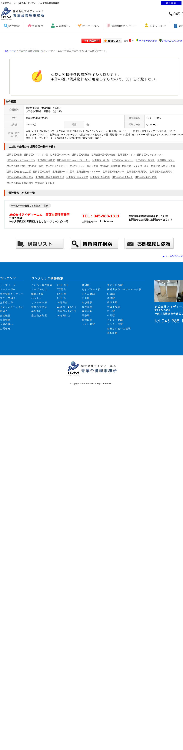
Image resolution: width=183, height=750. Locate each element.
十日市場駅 (113, 307)
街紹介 (4, 311)
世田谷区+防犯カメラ (113, 171)
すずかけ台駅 (115, 285)
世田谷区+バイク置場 (63, 171)
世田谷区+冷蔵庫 (46, 160)
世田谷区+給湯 (14, 154)
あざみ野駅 (88, 293)
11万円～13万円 (66, 307)
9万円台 (61, 298)
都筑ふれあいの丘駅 (119, 328)
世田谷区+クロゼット (56, 166)
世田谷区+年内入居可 (77, 177)
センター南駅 (115, 324)
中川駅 (111, 315)
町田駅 (111, 293)
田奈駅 (86, 315)
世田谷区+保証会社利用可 (20, 183)
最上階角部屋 (39, 315)
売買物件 (37, 25)
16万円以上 (63, 315)
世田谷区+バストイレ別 (36, 154)
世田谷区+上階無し (145, 160)
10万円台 (62, 302)
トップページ (8, 285)
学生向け (36, 311)
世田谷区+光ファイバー (88, 171)
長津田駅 (87, 320)
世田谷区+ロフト (166, 160)
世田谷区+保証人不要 (146, 177)
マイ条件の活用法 (148, 41)
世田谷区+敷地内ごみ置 (19, 171)
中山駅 (111, 311)
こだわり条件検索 (41, 285)
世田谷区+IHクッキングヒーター (73, 160)
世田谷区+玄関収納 (110, 166)
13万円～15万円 (66, 311)
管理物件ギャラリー (124, 25)
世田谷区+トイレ (126, 154)
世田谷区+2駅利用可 (137, 171)
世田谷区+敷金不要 (100, 177)
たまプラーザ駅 (91, 289)
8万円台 (61, 293)
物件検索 (14, 25)
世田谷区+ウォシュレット (150, 154)
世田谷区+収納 (35, 166)
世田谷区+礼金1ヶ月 (122, 177)
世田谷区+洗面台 (80, 154)
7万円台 (61, 289)
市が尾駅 (87, 302)
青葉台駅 (87, 311)
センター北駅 (115, 320)
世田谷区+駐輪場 (41, 171)
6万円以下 (63, 285)
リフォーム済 (39, 302)
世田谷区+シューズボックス (84, 166)
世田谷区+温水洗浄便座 (103, 154)
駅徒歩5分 (37, 293)
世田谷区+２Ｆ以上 (45, 183)
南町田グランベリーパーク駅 (124, 289)
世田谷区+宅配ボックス (163, 166)
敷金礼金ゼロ (39, 307)
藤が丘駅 (87, 307)
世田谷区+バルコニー (122, 160)
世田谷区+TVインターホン (135, 166)
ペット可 (36, 298)
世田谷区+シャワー (60, 154)
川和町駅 (112, 333)
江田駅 (86, 298)
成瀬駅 (111, 298)
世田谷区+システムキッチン (21, 160)
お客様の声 (6, 302)
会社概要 (5, 315)
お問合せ (5, 328)
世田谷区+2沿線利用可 (161, 171)
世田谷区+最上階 (100, 160)
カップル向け (39, 289)
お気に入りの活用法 (172, 41)
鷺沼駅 (86, 285)
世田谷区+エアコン (16, 166)
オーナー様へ (90, 25)
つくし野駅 (88, 324)
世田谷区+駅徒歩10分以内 (20, 177)
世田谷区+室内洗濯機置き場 (49, 177)
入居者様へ (63, 25)
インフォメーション (12, 307)
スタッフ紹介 (157, 25)
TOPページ (10, 51)
